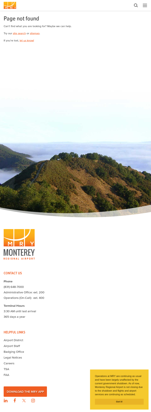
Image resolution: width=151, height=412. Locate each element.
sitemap (34, 33)
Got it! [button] (119, 401)
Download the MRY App (25, 391)
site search (19, 33)
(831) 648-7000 (14, 286)
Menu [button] (145, 5)
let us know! (27, 40)
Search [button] (135, 5)
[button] (136, 394)
